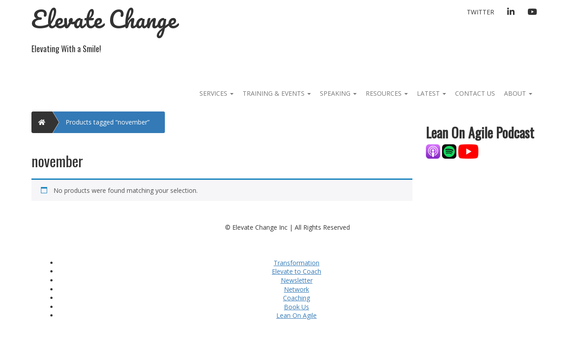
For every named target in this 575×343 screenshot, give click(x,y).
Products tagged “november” (108, 122)
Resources (387, 93)
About (518, 93)
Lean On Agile (296, 315)
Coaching (296, 298)
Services (216, 93)
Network (296, 289)
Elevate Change (104, 19)
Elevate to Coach (296, 271)
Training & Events (277, 93)
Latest (431, 93)
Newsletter (297, 280)
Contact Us (475, 93)
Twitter (480, 12)
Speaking (338, 93)
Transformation (296, 262)
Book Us (296, 307)
